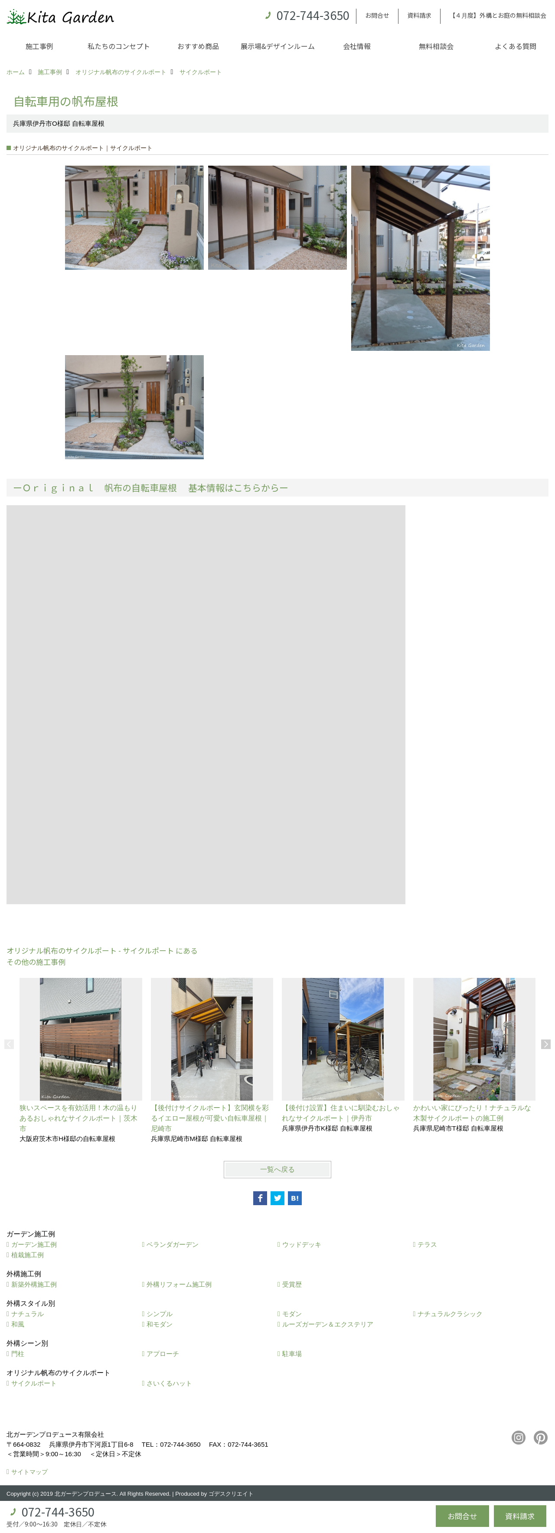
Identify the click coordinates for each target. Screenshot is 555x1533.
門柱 (17, 1353)
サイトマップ (29, 1471)
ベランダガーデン (173, 1244)
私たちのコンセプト (119, 46)
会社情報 (357, 46)
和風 (17, 1324)
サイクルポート (34, 1383)
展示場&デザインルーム (278, 46)
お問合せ (377, 15)
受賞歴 (292, 1284)
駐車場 (292, 1353)
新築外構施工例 (34, 1284)
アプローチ (163, 1353)
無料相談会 (436, 46)
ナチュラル (27, 1313)
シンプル (160, 1313)
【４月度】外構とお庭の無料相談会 (497, 15)
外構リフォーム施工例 (179, 1284)
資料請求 (419, 15)
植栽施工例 (27, 1254)
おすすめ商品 (198, 46)
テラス (427, 1244)
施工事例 (39, 46)
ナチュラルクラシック (450, 1313)
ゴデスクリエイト (231, 1494)
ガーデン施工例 (34, 1244)
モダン (292, 1313)
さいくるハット (169, 1383)
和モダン (160, 1324)
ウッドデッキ (301, 1244)
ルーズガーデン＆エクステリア (327, 1324)
